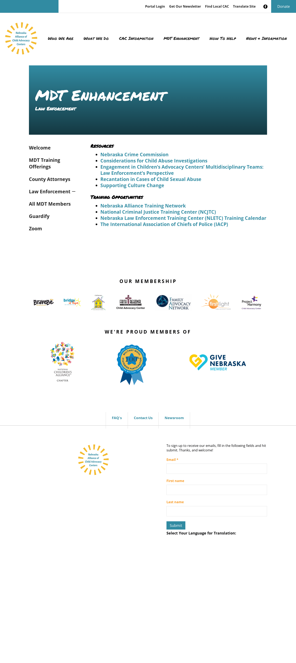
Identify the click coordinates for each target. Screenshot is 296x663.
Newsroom (174, 417)
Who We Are (60, 38)
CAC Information (136, 38)
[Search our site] (29, 6)
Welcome (40, 147)
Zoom (35, 228)
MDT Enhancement (181, 38)
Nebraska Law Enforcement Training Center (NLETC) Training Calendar (183, 218)
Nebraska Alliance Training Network (143, 205)
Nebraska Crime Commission (134, 154)
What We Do (96, 38)
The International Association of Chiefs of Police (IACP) (164, 224)
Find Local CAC (217, 6)
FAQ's (117, 417)
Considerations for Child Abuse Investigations (153, 160)
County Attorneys (49, 179)
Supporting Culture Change (132, 185)
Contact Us (143, 417)
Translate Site (244, 6)
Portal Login (155, 6)
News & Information (266, 38)
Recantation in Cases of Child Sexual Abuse (150, 179)
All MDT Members (50, 204)
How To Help (223, 38)
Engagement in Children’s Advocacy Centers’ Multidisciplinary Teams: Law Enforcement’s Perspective (182, 169)
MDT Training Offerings (44, 163)
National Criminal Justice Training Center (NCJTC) (158, 212)
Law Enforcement (49, 191)
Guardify (39, 216)
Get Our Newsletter (185, 6)
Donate (283, 6)
